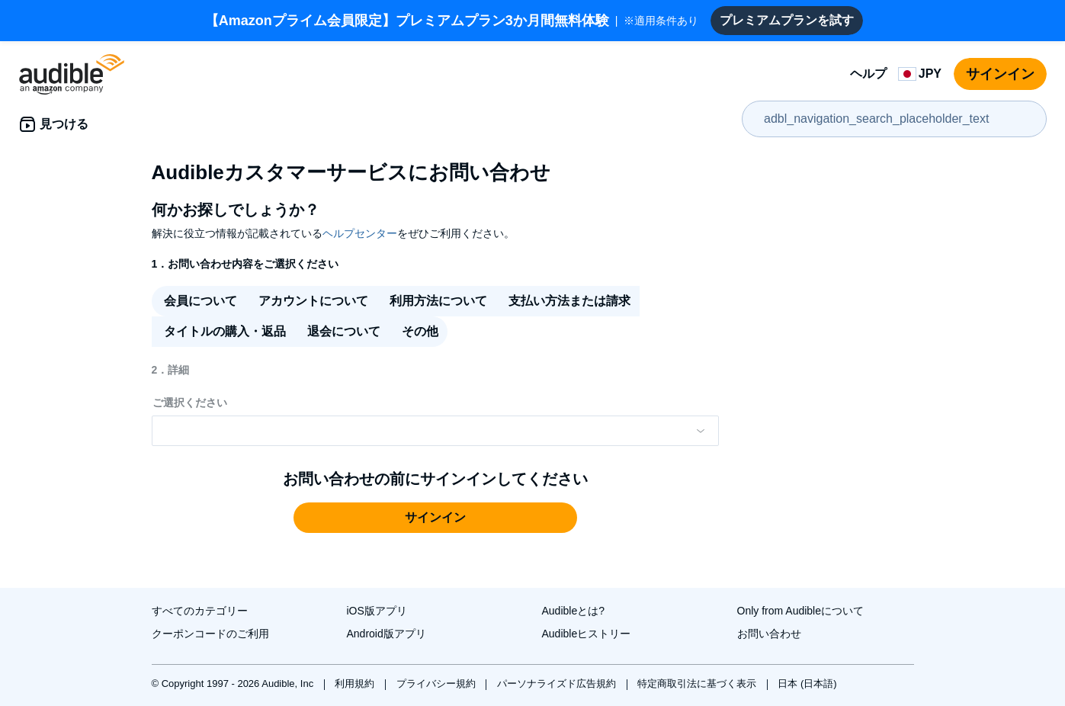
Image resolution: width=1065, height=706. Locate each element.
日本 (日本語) (807, 683)
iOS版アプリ (377, 611)
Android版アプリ (386, 633)
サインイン (1000, 74)
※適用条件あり (452, 20)
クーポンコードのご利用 (210, 633)
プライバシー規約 (437, 683)
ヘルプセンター (359, 233)
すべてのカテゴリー (200, 611)
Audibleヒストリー (586, 633)
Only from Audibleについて (801, 611)
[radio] (199, 301)
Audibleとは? (573, 611)
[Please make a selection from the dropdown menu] (435, 431)
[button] (435, 517)
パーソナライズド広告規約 (558, 683)
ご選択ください (189, 402)
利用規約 (356, 683)
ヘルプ (868, 73)
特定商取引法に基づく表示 (698, 683)
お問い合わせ (769, 633)
